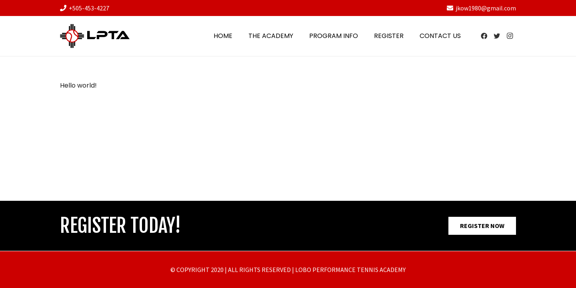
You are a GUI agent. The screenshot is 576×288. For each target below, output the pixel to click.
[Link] (95, 36)
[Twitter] (496, 36)
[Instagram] (509, 36)
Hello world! (78, 85)
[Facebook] (484, 36)
